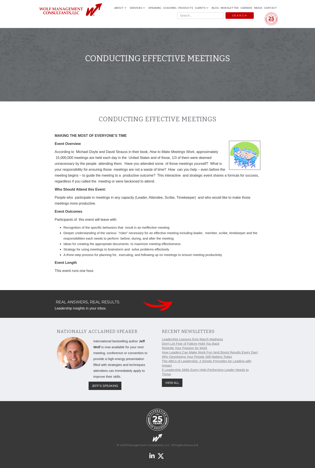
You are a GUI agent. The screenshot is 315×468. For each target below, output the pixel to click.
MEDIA (258, 7)
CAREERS (246, 7)
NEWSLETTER (230, 7)
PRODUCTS (185, 7)
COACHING (170, 7)
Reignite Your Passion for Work (184, 348)
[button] (121, 7)
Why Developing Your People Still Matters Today (197, 356)
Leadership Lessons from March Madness (192, 339)
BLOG (215, 7)
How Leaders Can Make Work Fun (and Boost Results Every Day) (210, 352)
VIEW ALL (172, 382)
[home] (70, 10)
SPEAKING (154, 7)
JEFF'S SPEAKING (105, 386)
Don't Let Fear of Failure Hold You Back (190, 343)
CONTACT (270, 7)
